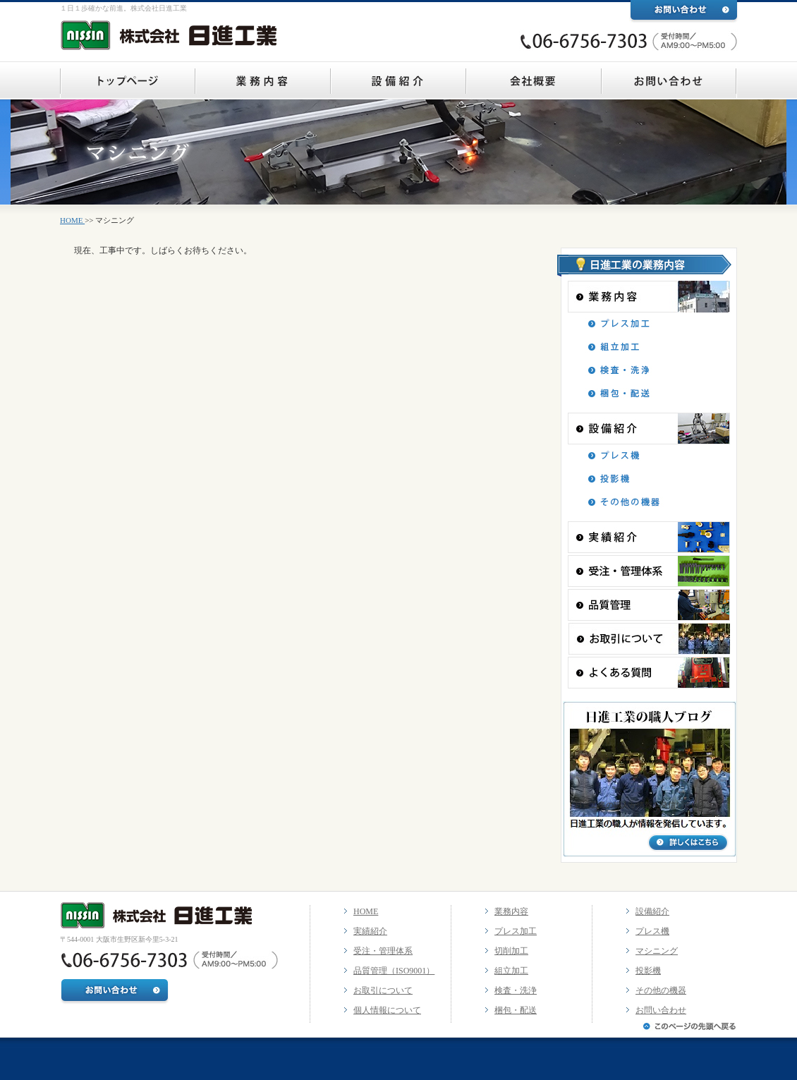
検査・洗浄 (515, 990)
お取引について (383, 990)
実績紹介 (370, 931)
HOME (72, 220)
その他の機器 (660, 990)
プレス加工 (515, 931)
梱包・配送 (515, 1010)
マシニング (656, 951)
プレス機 (652, 931)
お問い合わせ (660, 1010)
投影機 (648, 971)
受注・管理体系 (383, 951)
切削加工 (511, 951)
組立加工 (511, 971)
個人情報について (387, 1010)
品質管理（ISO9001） (393, 971)
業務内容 (511, 911)
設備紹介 (652, 911)
